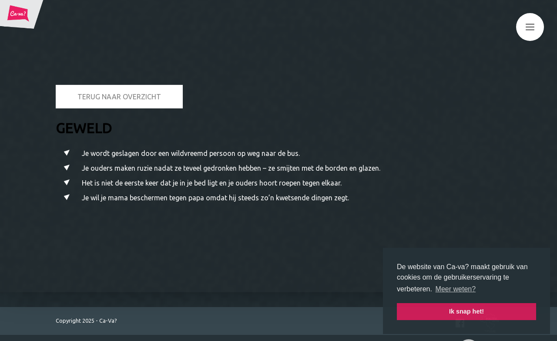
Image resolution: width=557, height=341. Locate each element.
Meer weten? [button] (456, 289)
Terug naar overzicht (119, 70)
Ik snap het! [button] (466, 311)
